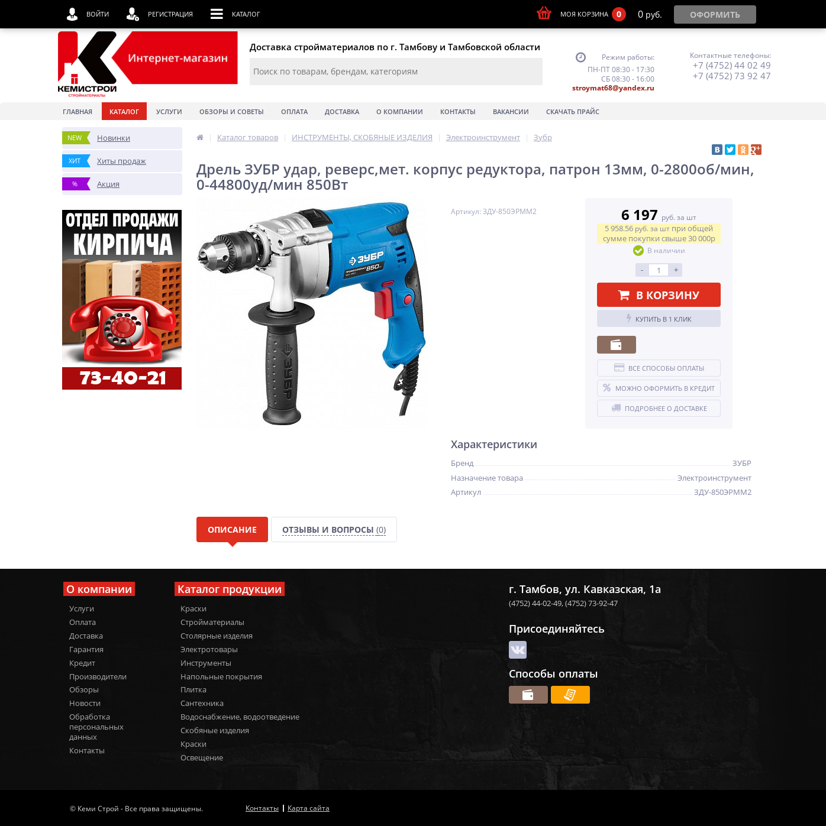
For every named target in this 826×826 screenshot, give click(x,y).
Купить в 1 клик (659, 318)
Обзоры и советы (231, 111)
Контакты (458, 111)
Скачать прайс (572, 111)
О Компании (399, 111)
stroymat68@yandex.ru (613, 88)
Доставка (342, 111)
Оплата (294, 111)
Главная (77, 111)
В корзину (658, 295)
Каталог (124, 111)
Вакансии (511, 111)
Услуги (169, 111)
